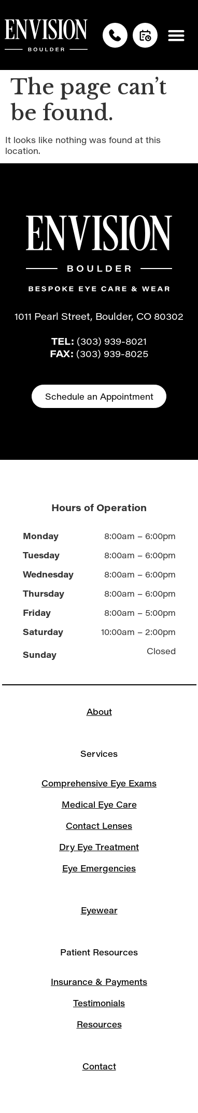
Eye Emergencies (99, 868)
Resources (99, 1024)
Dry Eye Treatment (99, 846)
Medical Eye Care (99, 804)
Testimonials (99, 1002)
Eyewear (99, 910)
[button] (176, 35)
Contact (99, 1066)
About (99, 711)
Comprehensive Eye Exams (99, 783)
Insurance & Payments (99, 981)
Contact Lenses (99, 825)
